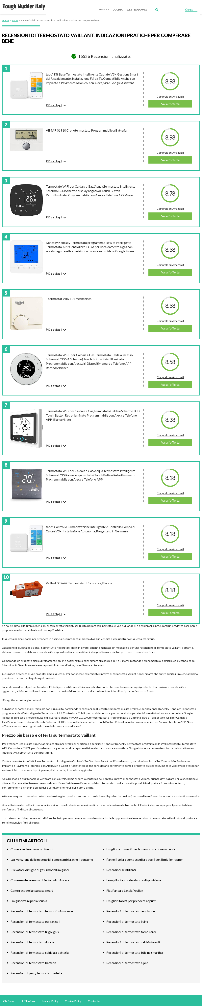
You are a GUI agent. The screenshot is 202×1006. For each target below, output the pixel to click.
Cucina (121, 5)
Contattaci (94, 999)
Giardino (164, 5)
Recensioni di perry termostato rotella (36, 971)
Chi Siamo (9, 999)
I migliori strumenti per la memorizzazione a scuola (140, 847)
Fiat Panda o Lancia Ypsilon (124, 889)
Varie (176, 5)
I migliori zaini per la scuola (29, 899)
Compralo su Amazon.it (170, 95)
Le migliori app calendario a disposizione (133, 878)
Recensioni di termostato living (127, 920)
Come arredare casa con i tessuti (32, 847)
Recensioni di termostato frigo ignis (35, 930)
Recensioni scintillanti (121, 868)
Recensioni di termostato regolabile (130, 909)
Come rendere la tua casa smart (32, 889)
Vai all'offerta (170, 102)
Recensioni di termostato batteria (33, 961)
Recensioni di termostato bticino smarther (135, 951)
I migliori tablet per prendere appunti (131, 899)
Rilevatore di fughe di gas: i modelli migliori (40, 868)
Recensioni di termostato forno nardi (131, 930)
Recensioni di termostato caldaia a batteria (40, 951)
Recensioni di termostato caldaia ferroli (133, 940)
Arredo (107, 5)
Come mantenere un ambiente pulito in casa (40, 878)
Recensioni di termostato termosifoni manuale (42, 909)
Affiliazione (28, 999)
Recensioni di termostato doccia (32, 940)
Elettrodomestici (142, 5)
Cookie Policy (73, 999)
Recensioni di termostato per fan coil (35, 920)
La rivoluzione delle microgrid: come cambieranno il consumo (52, 858)
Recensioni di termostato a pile (127, 961)
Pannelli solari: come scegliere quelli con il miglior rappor (144, 858)
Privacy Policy (50, 999)
